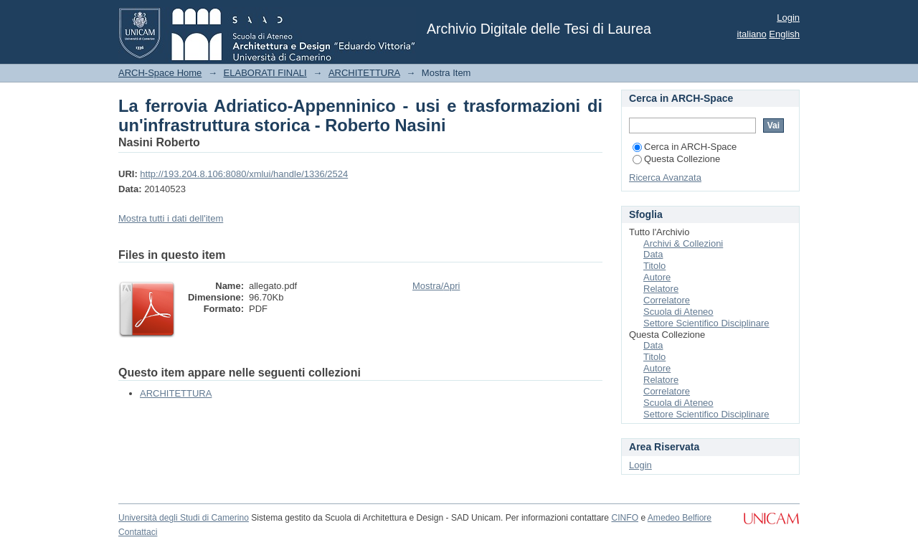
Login (788, 17)
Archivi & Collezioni (683, 243)
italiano (752, 34)
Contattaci (137, 532)
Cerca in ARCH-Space (685, 146)
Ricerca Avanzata (665, 177)
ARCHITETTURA (364, 72)
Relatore (660, 288)
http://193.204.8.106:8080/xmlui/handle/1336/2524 (244, 174)
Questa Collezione (676, 158)
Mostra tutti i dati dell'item (170, 218)
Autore (657, 277)
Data (653, 254)
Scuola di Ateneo (678, 311)
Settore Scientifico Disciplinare (706, 323)
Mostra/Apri (436, 285)
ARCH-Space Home (160, 72)
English (784, 34)
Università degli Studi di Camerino (183, 518)
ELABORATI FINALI (265, 72)
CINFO (624, 518)
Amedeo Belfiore (679, 518)
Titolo (654, 265)
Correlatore (666, 300)
